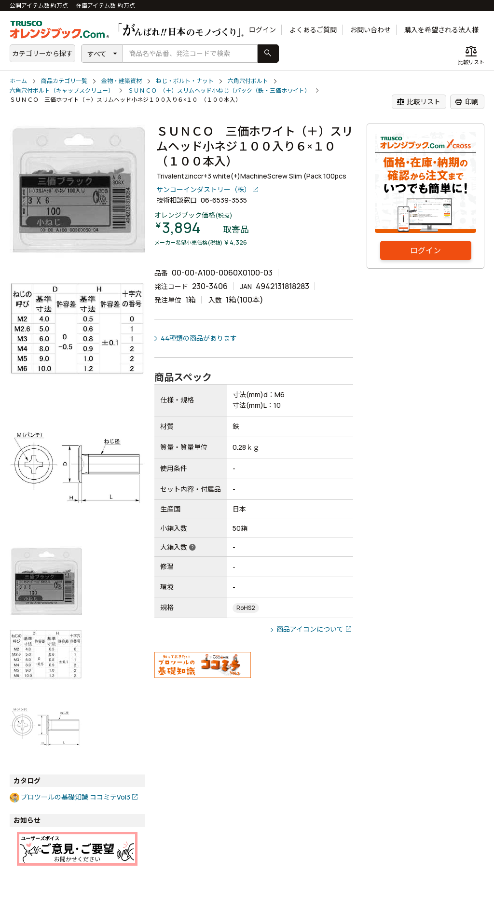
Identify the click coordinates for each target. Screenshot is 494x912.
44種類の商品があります (199, 338)
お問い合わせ (370, 29)
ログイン (262, 29)
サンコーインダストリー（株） (203, 189)
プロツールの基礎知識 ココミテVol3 (75, 796)
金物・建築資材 (121, 81)
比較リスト (418, 102)
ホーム (18, 81)
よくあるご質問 (313, 29)
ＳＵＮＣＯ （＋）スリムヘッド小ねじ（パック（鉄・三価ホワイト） (219, 90)
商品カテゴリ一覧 (64, 81)
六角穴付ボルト (248, 81)
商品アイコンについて (309, 629)
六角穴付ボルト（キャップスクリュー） (62, 90)
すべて (97, 53)
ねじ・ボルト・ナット (185, 81)
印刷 (467, 102)
